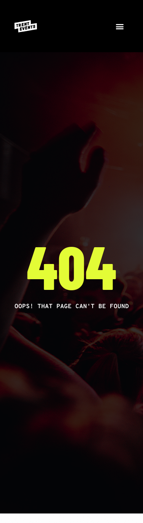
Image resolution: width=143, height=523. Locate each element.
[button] (120, 26)
